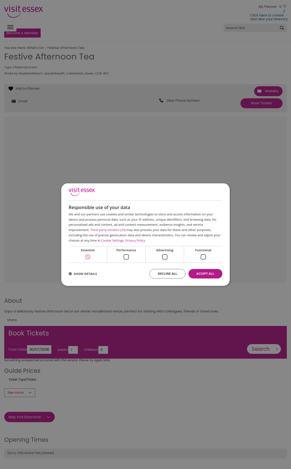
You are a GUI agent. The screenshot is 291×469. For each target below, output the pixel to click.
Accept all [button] (205, 274)
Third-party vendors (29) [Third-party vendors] (108, 230)
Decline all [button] (167, 274)
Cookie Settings (112, 240)
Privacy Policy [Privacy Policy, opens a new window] (135, 240)
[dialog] (145, 234)
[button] (83, 273)
